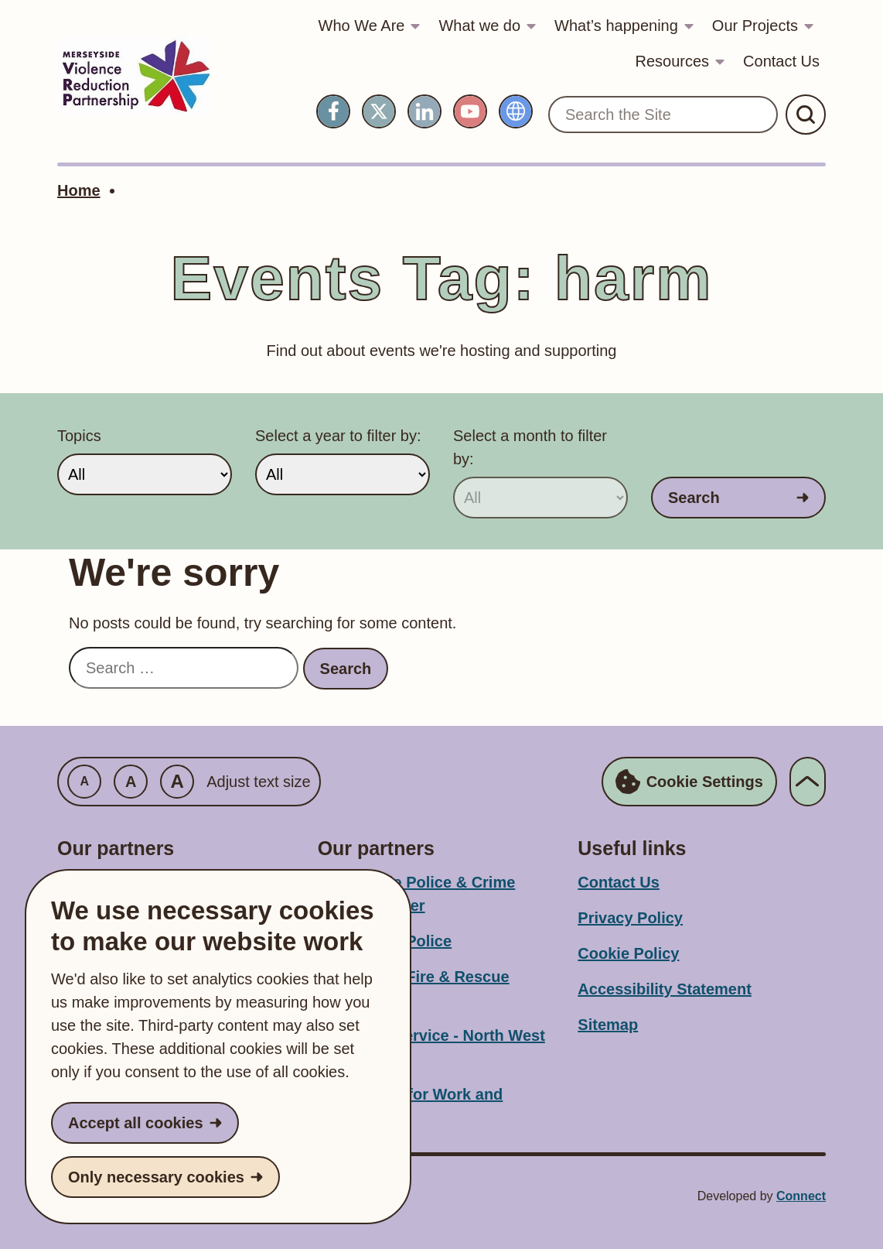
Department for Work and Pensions (410, 1106)
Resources (672, 61)
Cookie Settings (689, 781)
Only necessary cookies (156, 1177)
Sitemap (608, 1024)
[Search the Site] (663, 114)
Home (79, 190)
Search (694, 497)
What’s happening (616, 25)
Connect (801, 1196)
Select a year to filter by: (338, 435)
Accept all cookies (135, 1122)
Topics (79, 435)
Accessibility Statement (665, 988)
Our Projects (755, 25)
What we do (479, 25)
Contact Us (781, 61)
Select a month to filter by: (530, 447)
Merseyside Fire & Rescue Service (414, 988)
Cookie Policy (628, 953)
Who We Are (362, 25)
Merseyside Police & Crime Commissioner (417, 894)
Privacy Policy (630, 917)
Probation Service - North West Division (431, 1047)
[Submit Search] (806, 114)
